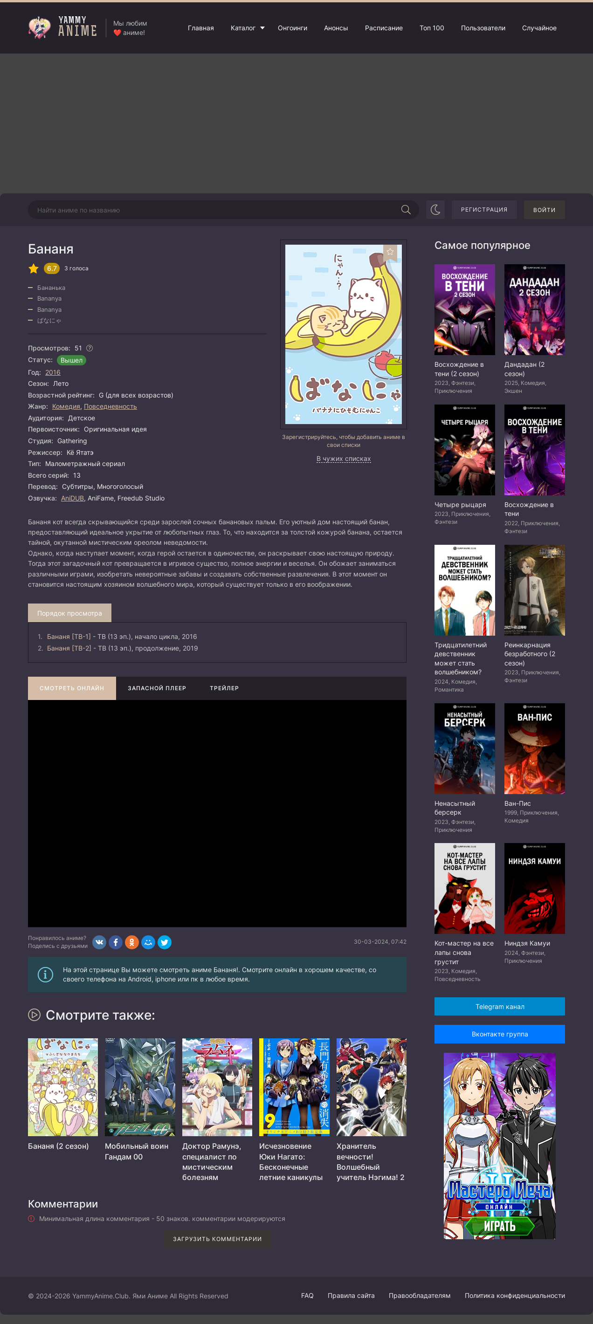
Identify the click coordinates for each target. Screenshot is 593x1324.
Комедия (66, 406)
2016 (53, 372)
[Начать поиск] (406, 209)
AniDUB (72, 498)
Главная (201, 28)
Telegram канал (500, 1006)
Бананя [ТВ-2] (69, 648)
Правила (351, 1295)
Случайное (539, 28)
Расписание (384, 28)
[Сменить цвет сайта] (435, 209)
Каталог (243, 28)
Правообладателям (420, 1295)
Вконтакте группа (500, 1034)
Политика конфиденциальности (515, 1295)
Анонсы (336, 28)
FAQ (307, 1295)
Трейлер (224, 688)
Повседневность (110, 406)
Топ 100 (432, 28)
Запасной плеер (157, 688)
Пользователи (483, 28)
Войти (544, 209)
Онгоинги (292, 28)
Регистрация (484, 209)
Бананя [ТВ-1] (69, 636)
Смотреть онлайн (72, 688)
